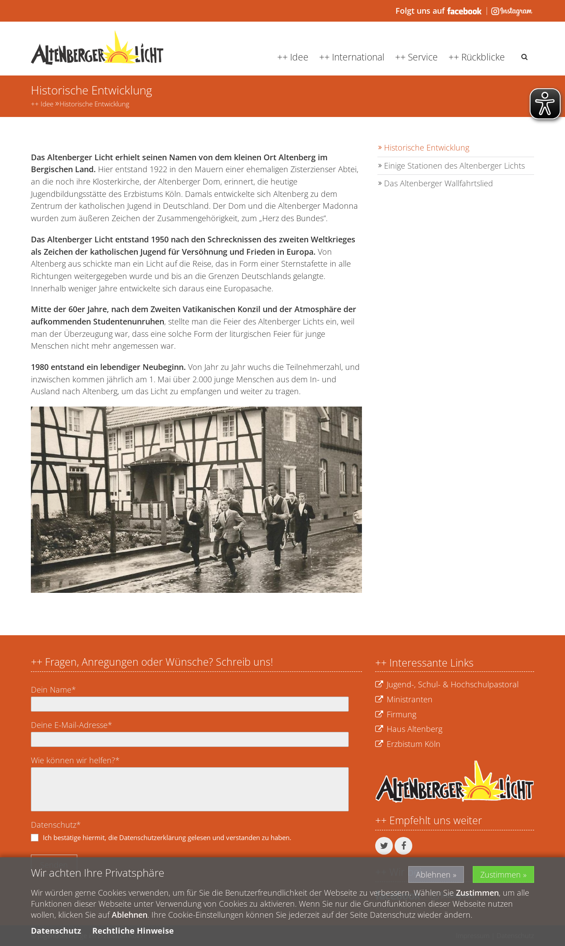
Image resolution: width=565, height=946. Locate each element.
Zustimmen (500, 875)
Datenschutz (56, 931)
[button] (384, 846)
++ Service (416, 57)
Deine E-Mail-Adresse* (71, 725)
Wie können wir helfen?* (75, 760)
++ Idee (293, 57)
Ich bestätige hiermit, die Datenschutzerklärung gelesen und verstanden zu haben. (167, 837)
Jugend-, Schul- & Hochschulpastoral (447, 684)
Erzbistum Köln (408, 744)
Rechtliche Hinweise (133, 931)
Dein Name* (53, 689)
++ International (351, 57)
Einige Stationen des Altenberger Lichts (454, 165)
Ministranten (404, 699)
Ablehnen (433, 875)
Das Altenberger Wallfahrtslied (438, 183)
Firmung (395, 715)
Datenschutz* (56, 824)
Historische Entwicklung (94, 103)
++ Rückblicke (476, 57)
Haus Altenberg (408, 729)
